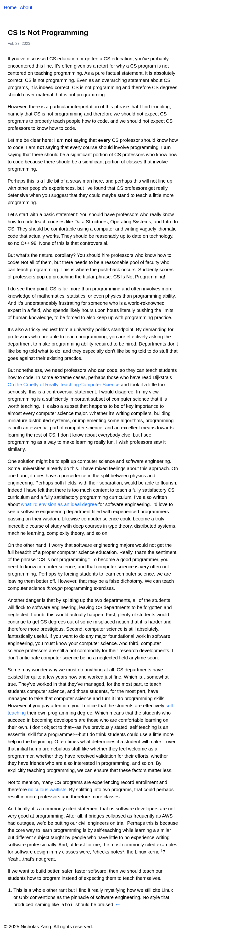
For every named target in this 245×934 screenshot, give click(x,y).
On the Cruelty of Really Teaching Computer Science (64, 384)
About (26, 7)
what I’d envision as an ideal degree (59, 504)
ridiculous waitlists (47, 789)
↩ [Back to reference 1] (118, 904)
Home (11, 7)
